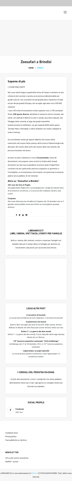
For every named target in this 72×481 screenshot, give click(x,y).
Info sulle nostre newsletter (17, 458)
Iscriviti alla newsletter (19, 379)
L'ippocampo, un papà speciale (36, 350)
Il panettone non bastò (36, 321)
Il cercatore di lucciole (36, 315)
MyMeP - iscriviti (11, 461)
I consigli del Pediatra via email (36, 372)
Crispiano (12, 198)
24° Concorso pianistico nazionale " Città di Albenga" (36, 341)
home (31, 68)
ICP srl (33, 473)
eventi (40, 68)
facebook (20, 409)
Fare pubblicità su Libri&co (16, 440)
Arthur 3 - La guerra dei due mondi (36, 331)
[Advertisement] (36, 38)
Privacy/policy (10, 436)
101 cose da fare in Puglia (19, 185)
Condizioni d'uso (11, 433)
